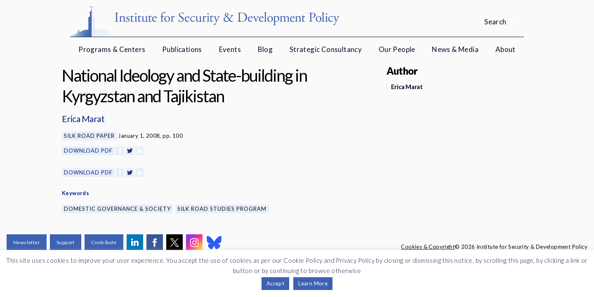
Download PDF (88, 150)
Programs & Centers (111, 49)
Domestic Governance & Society (117, 208)
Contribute (104, 242)
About (505, 49)
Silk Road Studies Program (221, 208)
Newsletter (26, 242)
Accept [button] (275, 283)
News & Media (455, 49)
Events (230, 49)
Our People (397, 49)
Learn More (313, 283)
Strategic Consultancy (326, 49)
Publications (182, 49)
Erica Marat (83, 118)
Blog (265, 49)
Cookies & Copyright (428, 246)
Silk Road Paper (89, 135)
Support (66, 242)
